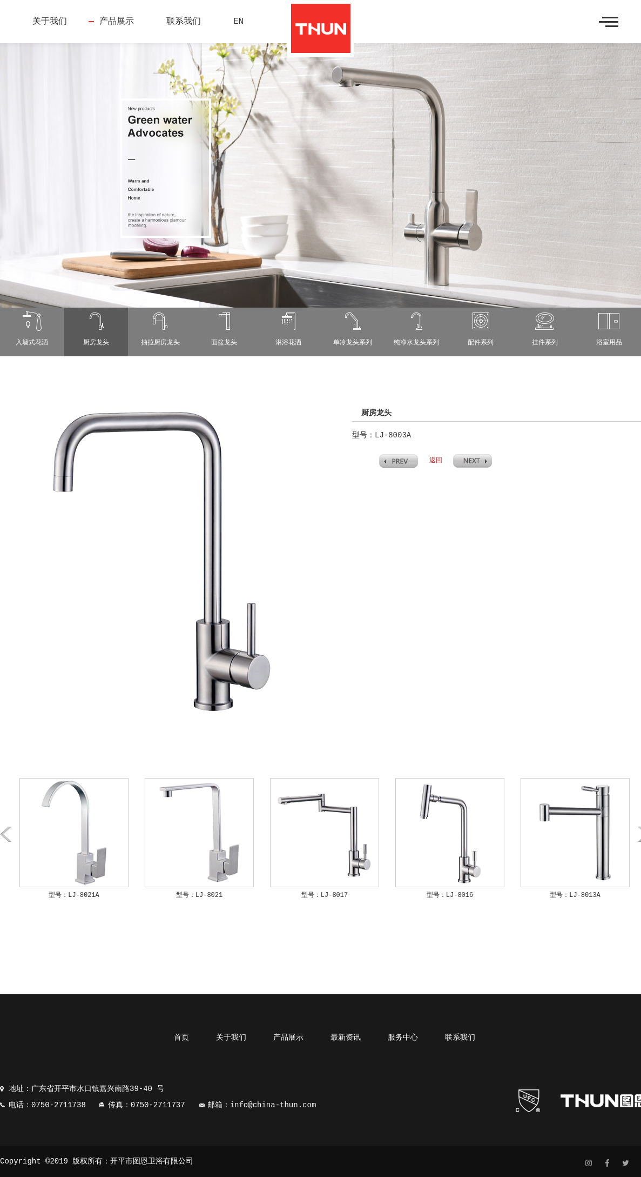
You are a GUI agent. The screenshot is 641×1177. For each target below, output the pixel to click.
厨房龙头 (96, 343)
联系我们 (183, 21)
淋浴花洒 (288, 343)
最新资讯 (345, 1037)
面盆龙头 (224, 343)
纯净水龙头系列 (416, 343)
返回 (435, 460)
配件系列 (481, 343)
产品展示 (116, 21)
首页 (181, 1037)
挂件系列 (545, 343)
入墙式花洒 (32, 343)
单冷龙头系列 (352, 343)
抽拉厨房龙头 (160, 343)
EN (238, 21)
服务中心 (403, 1037)
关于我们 (49, 21)
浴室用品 (609, 343)
